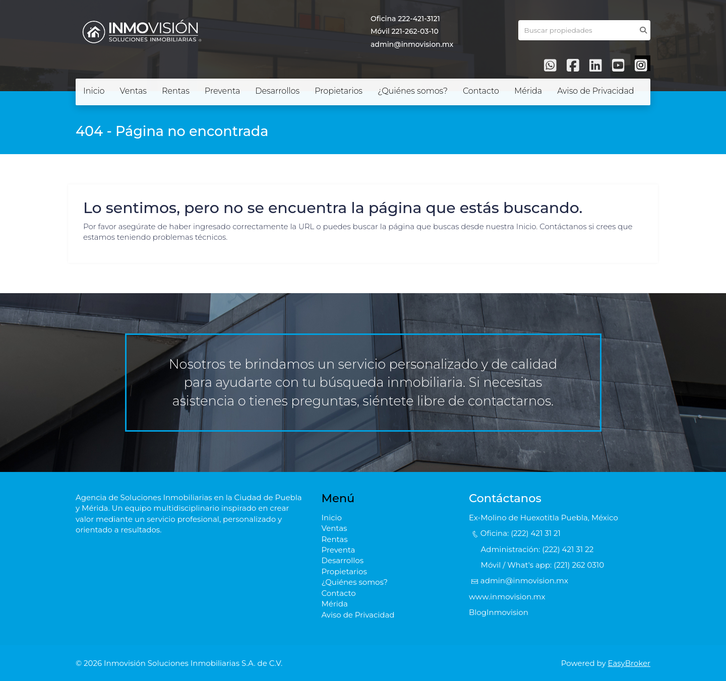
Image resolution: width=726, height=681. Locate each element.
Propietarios (338, 91)
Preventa (222, 91)
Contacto (481, 91)
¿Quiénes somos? (413, 91)
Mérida (528, 91)
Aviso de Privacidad (595, 91)
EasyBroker (629, 663)
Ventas (133, 91)
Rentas (176, 91)
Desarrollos (277, 91)
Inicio (94, 91)
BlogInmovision (498, 612)
